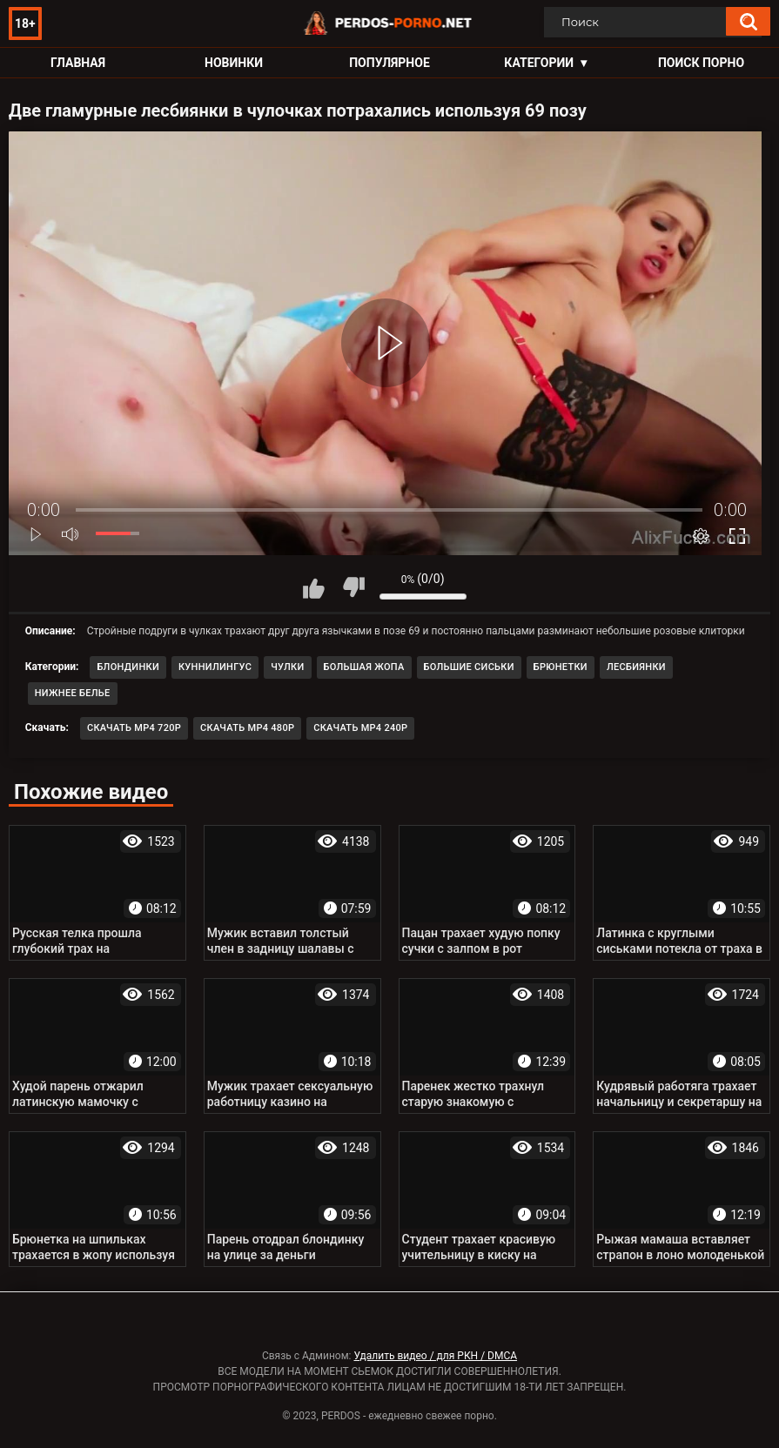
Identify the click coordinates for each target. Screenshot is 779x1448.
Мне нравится (314, 587)
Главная (77, 63)
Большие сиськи (469, 667)
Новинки (234, 63)
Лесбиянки (636, 667)
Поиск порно (701, 63)
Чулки (287, 667)
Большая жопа (364, 667)
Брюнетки (561, 667)
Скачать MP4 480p (247, 728)
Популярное (389, 63)
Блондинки (128, 667)
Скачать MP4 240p (360, 728)
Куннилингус (215, 667)
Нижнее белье (73, 693)
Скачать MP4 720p (134, 728)
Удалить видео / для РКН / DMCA (435, 1356)
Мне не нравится (353, 587)
